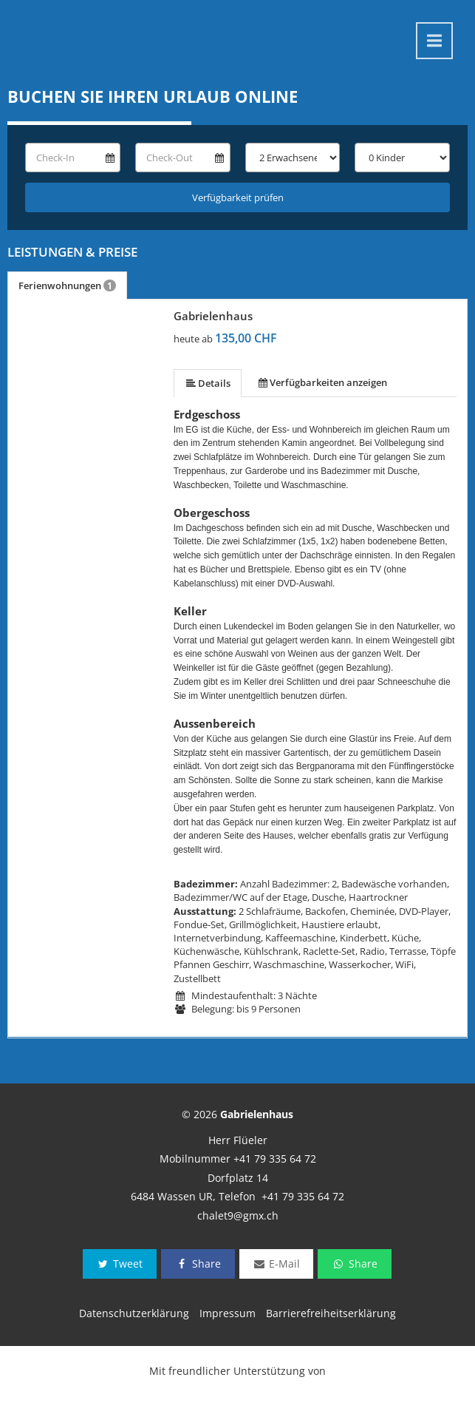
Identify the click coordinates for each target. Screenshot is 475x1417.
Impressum (227, 1313)
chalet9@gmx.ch (237, 1215)
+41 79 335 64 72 (274, 1158)
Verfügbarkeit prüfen (238, 197)
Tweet (119, 1264)
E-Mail (276, 1264)
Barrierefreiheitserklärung (331, 1313)
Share (197, 1264)
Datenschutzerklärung (134, 1313)
